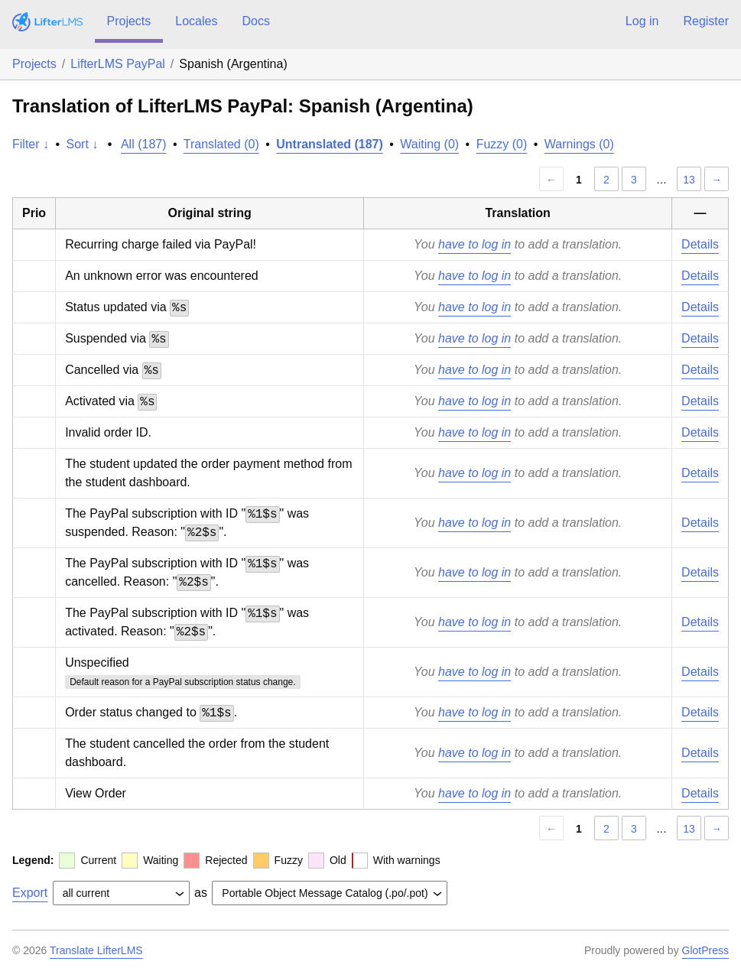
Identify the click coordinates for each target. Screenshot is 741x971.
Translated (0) (221, 144)
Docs (255, 21)
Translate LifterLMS (96, 950)
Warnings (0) (579, 144)
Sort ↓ (83, 144)
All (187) (144, 144)
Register (706, 21)
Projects (129, 21)
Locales (196, 21)
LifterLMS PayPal (117, 63)
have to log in (474, 244)
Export (29, 892)
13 (689, 180)
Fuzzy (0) (502, 144)
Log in (642, 21)
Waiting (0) (429, 144)
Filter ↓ (30, 144)
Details (700, 244)
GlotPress (705, 950)
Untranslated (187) (329, 144)
